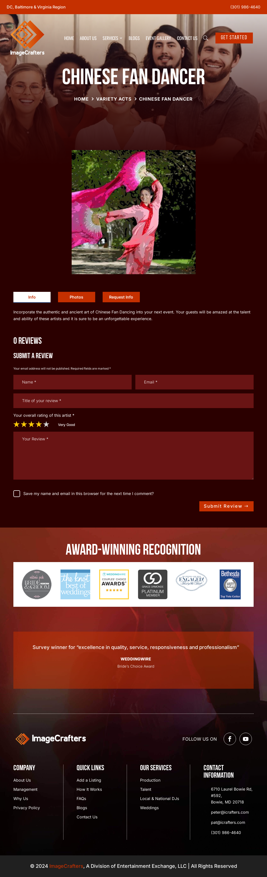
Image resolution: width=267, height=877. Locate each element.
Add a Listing (89, 780)
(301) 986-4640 (245, 6)
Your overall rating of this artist (43, 415)
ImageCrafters (66, 866)
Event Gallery (158, 38)
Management (25, 790)
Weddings (149, 808)
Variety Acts (114, 99)
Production (150, 780)
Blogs (134, 38)
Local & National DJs (159, 799)
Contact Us (187, 38)
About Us (88, 38)
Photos (76, 297)
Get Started (234, 38)
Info (32, 297)
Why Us (20, 799)
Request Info (121, 297)
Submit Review (223, 506)
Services (110, 38)
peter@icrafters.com (230, 812)
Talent (145, 790)
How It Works (89, 790)
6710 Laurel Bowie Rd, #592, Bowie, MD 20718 (232, 795)
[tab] (32, 297)
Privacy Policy (26, 808)
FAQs (81, 799)
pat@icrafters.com (228, 822)
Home (69, 38)
